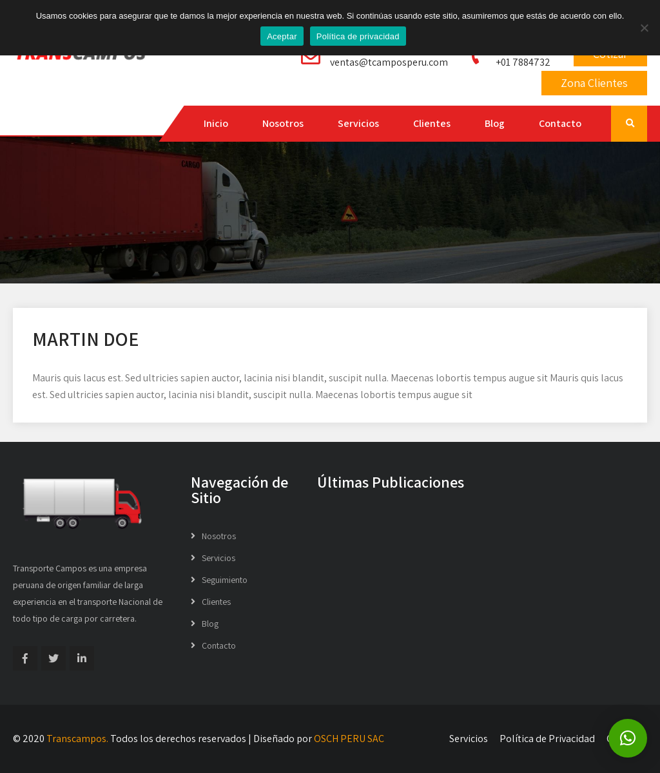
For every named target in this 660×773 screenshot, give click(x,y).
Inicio (216, 123)
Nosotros (283, 123)
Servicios (358, 123)
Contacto (560, 123)
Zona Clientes (594, 82)
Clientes (432, 123)
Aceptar (282, 36)
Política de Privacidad (547, 738)
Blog (495, 123)
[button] (627, 738)
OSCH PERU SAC (349, 738)
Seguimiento (225, 580)
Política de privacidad (358, 36)
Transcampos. (77, 738)
